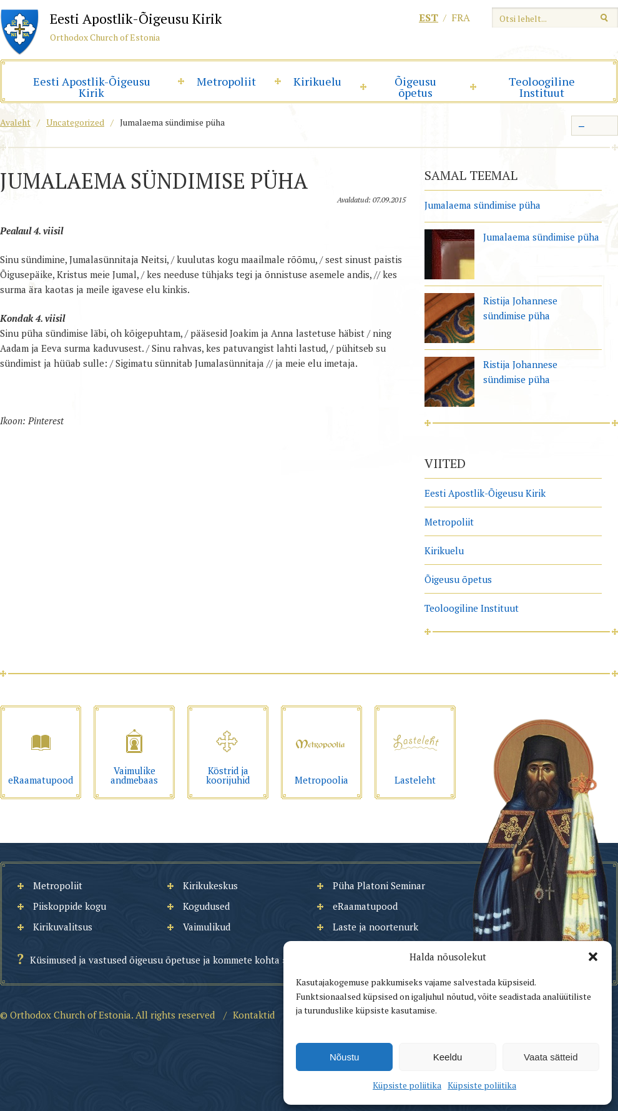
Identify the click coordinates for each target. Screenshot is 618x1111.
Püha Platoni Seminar (379, 885)
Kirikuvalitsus (62, 926)
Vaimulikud (206, 926)
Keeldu (448, 1057)
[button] (593, 956)
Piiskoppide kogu (69, 906)
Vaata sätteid (550, 1057)
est (428, 17)
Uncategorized (75, 122)
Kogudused (206, 906)
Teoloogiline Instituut (542, 87)
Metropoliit (226, 81)
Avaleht (15, 122)
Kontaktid (254, 1015)
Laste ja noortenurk (375, 926)
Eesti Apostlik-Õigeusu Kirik (91, 87)
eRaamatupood (365, 906)
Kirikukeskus (210, 885)
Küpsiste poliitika (407, 1085)
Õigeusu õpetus (415, 87)
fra (460, 17)
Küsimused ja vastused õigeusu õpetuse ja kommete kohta (155, 960)
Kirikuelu (317, 81)
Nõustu (345, 1057)
